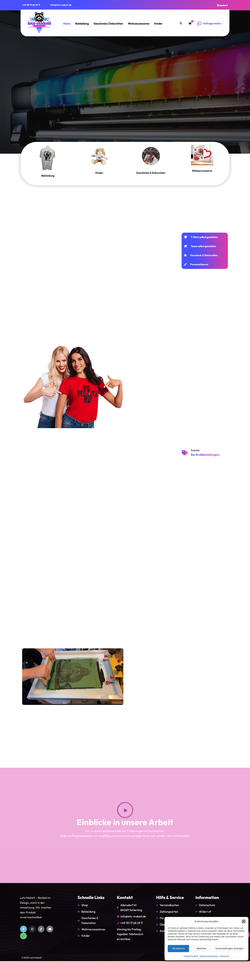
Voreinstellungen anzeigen (229, 948)
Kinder (158, 23)
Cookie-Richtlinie (191, 956)
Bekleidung (82, 23)
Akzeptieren (178, 948)
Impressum (224, 956)
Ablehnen (201, 948)
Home (66, 23)
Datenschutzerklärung (209, 956)
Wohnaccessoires (138, 23)
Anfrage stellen (212, 23)
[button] (243, 921)
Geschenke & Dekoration (150, 172)
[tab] (205, 237)
